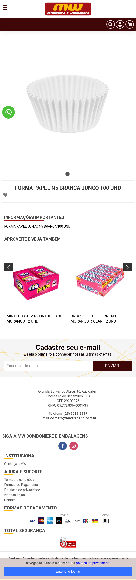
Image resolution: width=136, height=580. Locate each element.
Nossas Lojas (14, 495)
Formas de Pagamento (21, 485)
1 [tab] (67, 174)
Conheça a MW (15, 464)
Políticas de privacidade (22, 490)
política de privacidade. (93, 563)
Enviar (112, 366)
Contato (10, 500)
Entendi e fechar (68, 571)
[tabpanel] (68, 104)
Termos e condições (19, 480)
